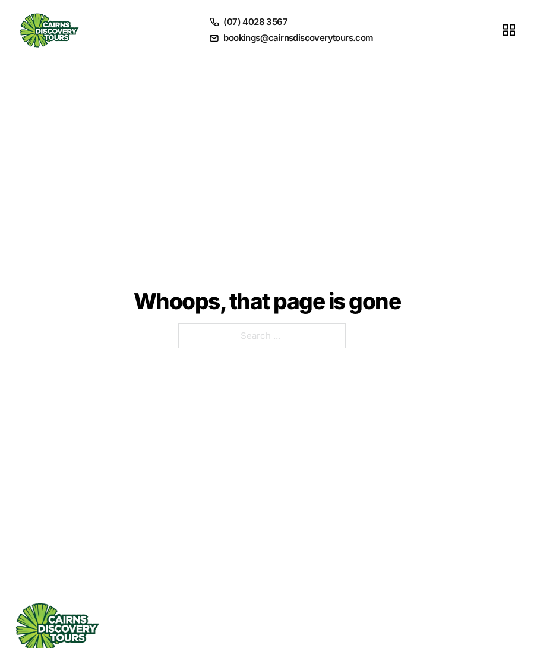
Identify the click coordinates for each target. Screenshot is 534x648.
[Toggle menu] (509, 30)
